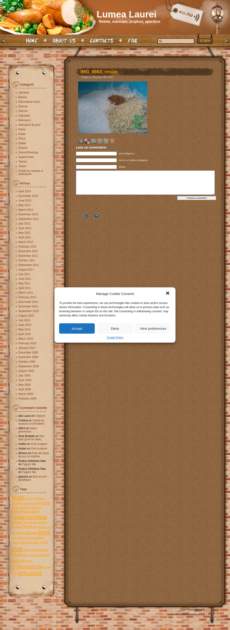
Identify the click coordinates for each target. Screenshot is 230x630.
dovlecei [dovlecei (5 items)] (17, 527)
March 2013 (25, 209)
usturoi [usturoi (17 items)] (34, 573)
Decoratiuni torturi (29, 101)
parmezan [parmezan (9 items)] (39, 550)
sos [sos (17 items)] (39, 566)
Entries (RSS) (174, 614)
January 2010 (26, 348)
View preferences (153, 328)
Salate (22, 143)
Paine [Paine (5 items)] (27, 550)
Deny (115, 328)
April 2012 (24, 237)
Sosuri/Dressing (28, 152)
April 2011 (24, 288)
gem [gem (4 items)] (14, 533)
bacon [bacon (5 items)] (33, 503)
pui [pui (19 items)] (15, 560)
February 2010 (27, 343)
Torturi (22, 166)
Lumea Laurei (126, 14)
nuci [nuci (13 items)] (44, 542)
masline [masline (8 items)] (38, 538)
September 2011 (28, 265)
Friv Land (200, 609)
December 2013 (28, 196)
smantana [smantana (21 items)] (23, 566)
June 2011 (24, 278)
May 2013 (24, 205)
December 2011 (28, 251)
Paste (22, 134)
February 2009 (27, 398)
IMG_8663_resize (99, 71)
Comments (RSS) (196, 614)
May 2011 (24, 283)
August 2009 (26, 371)
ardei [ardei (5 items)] (25, 503)
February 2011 (27, 297)
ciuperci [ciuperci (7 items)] (17, 522)
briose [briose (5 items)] (15, 507)
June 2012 (24, 228)
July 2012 (24, 223)
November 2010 (28, 306)
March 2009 (25, 394)
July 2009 (24, 375)
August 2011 (26, 269)
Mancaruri (24, 120)
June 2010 (24, 325)
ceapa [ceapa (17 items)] (18, 517)
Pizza (21, 138)
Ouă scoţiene (39, 444)
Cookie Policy (115, 337)
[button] (168, 293)
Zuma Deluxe (187, 609)
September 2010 (28, 311)
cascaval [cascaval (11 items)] (31, 511)
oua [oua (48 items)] (17, 548)
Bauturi (22, 97)
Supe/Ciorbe (26, 157)
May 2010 (24, 329)
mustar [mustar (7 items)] (34, 542)
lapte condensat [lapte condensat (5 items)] (21, 538)
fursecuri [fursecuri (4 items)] (46, 527)
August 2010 (26, 315)
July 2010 (24, 320)
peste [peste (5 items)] (25, 555)
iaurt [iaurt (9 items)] (20, 533)
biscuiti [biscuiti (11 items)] (43, 503)
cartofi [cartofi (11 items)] (17, 511)
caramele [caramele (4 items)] (37, 507)
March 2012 (25, 242)
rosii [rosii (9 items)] (22, 560)
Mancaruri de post (29, 124)
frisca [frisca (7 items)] (37, 527)
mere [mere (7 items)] (15, 542)
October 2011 (26, 260)
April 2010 (24, 334)
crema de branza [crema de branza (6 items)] (35, 522)
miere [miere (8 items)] (24, 542)
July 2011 (24, 274)
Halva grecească (27, 430)
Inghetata (24, 115)
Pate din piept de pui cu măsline (33, 455)
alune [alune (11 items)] (17, 503)
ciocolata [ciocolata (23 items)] (36, 517)
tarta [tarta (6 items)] (15, 573)
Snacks (22, 147)
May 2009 (24, 384)
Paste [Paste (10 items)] (17, 555)
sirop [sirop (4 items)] (29, 561)
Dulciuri (23, 111)
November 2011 (28, 255)
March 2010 (25, 338)
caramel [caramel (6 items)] (25, 507)
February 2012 (27, 246)
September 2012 (28, 219)
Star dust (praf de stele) (31, 438)
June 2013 (24, 200)
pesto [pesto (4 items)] (33, 555)
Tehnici (22, 161)
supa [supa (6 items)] (46, 567)
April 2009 (24, 389)
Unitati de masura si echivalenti (30, 172)
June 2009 (24, 380)
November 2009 (28, 357)
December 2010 (28, 301)
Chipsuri (40, 415)
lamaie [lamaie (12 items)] (31, 532)
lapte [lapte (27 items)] (44, 532)
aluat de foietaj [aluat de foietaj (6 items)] (35, 498)
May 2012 (24, 232)
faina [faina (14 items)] (27, 526)
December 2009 (28, 352)
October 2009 (26, 361)
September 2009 (28, 366)
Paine (22, 129)
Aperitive (23, 92)
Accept (77, 328)
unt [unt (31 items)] (22, 572)
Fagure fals (29, 464)
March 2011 (25, 292)
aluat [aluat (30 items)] (18, 497)
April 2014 (24, 191)
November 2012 (28, 214)
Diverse (23, 106)
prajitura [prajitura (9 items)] (43, 555)
